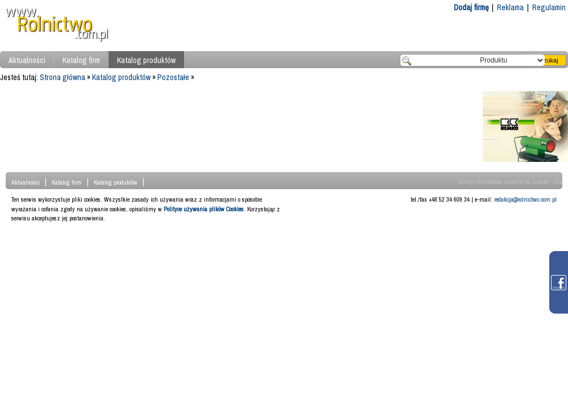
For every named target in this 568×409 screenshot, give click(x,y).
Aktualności (27, 60)
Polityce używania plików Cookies (204, 209)
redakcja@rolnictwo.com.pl (525, 199)
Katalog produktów (146, 60)
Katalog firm (81, 60)
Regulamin (549, 7)
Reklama (510, 7)
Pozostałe (173, 77)
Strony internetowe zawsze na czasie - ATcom (513, 182)
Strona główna (62, 77)
